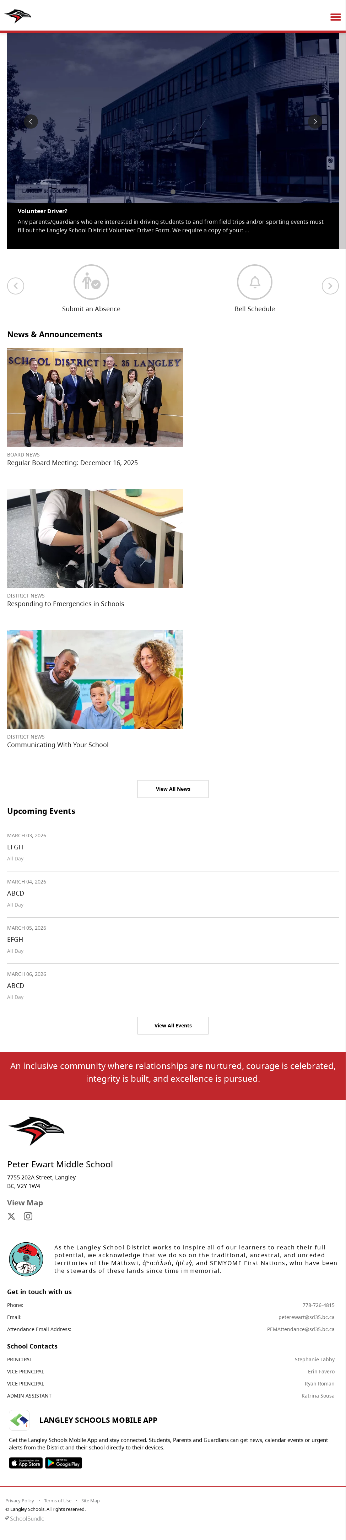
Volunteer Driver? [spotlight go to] (42, 211)
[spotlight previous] (31, 121)
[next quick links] (330, 286)
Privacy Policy (19, 1500)
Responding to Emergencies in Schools (65, 603)
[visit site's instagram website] (28, 1216)
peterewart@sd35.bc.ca (307, 1317)
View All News (173, 788)
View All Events (173, 1025)
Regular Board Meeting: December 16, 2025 (72, 462)
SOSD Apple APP (26, 1463)
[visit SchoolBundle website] (171, 1518)
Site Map (90, 1500)
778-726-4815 (319, 1305)
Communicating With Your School (58, 744)
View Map (25, 1202)
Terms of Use (57, 1500)
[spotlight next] (315, 121)
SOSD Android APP (63, 1463)
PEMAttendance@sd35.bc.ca (301, 1329)
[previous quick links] (15, 286)
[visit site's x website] (11, 1216)
